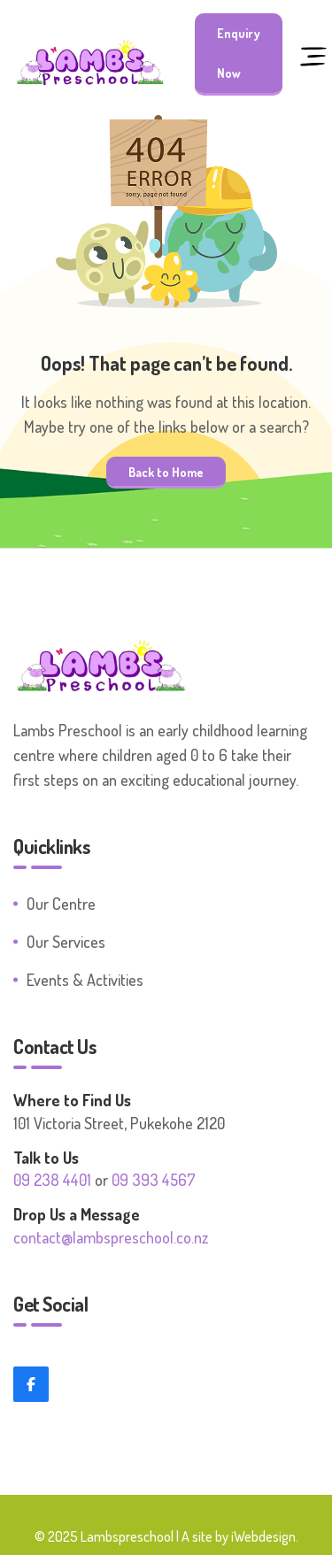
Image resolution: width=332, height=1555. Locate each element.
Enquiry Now (238, 53)
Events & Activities (85, 979)
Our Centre (61, 903)
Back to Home (166, 471)
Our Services (66, 941)
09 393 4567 (154, 1179)
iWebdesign (263, 1536)
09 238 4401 (52, 1179)
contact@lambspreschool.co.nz (110, 1237)
